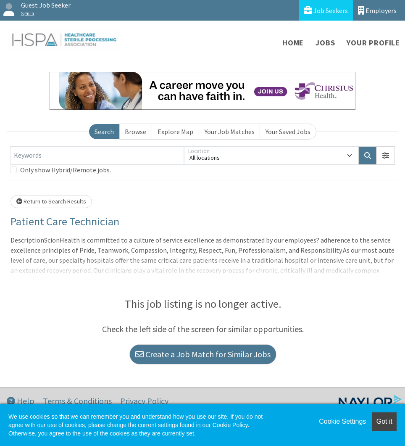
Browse (135, 131)
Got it (384, 421)
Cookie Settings (342, 421)
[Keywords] (97, 155)
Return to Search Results (51, 201)
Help (20, 401)
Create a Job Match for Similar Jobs (203, 354)
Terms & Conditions (77, 401)
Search (104, 131)
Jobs (325, 43)
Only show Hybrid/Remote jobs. (65, 170)
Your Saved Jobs (288, 131)
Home (293, 43)
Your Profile (373, 43)
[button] (385, 155)
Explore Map (175, 131)
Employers (377, 10)
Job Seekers (326, 10)
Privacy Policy (144, 401)
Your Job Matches (230, 131)
